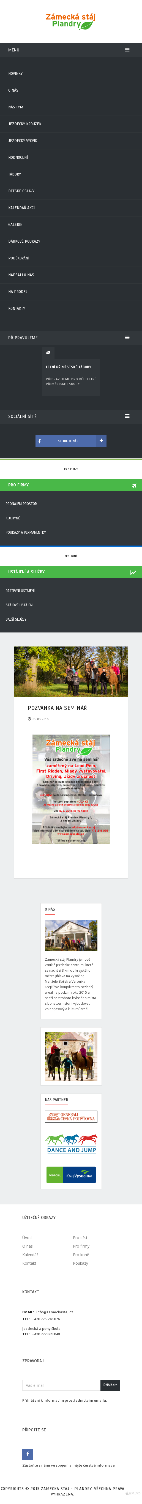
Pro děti (80, 1237)
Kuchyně (13, 518)
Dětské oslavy (21, 191)
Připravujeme (69, 337)
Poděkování (18, 258)
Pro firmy (71, 469)
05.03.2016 (40, 719)
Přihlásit (110, 1385)
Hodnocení (18, 157)
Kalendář (30, 1254)
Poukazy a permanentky (26, 532)
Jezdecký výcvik (22, 140)
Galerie (15, 224)
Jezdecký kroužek (24, 124)
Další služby (16, 619)
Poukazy (80, 1263)
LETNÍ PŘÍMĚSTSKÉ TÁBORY (68, 367)
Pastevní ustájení (20, 591)
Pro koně (70, 556)
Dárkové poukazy (24, 241)
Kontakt (29, 1263)
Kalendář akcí (21, 208)
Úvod (27, 1237)
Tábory (14, 174)
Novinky (15, 73)
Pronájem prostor (21, 504)
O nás (13, 90)
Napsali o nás (21, 275)
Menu (69, 50)
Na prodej (17, 291)
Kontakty (16, 308)
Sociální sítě (69, 416)
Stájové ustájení (19, 605)
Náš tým (15, 107)
